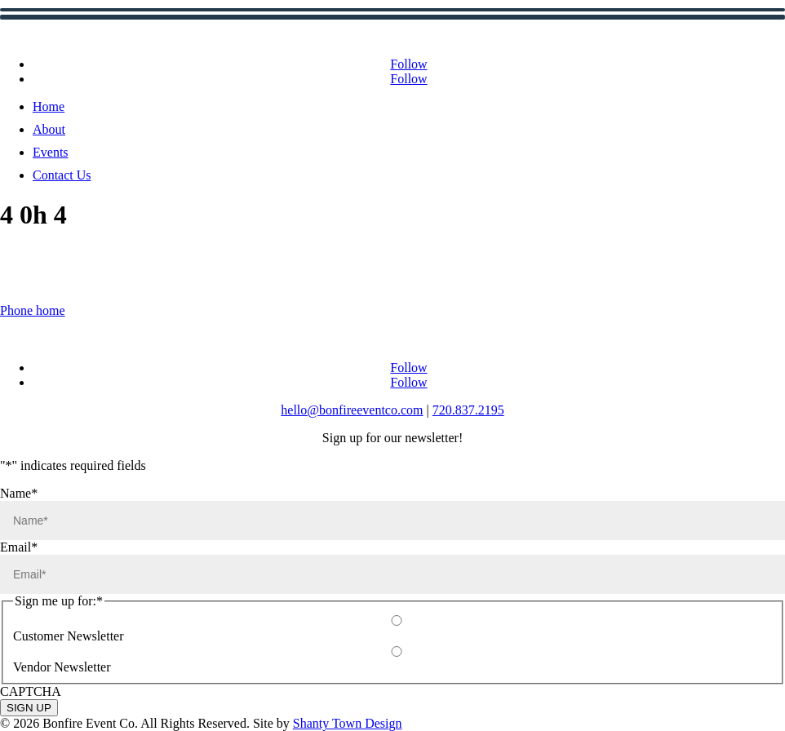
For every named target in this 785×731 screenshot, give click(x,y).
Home (48, 106)
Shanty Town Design (347, 723)
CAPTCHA (30, 691)
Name (19, 493)
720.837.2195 (468, 410)
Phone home (32, 310)
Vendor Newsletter (62, 667)
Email (19, 547)
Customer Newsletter (68, 636)
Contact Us (62, 175)
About (49, 129)
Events (51, 152)
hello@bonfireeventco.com (352, 410)
